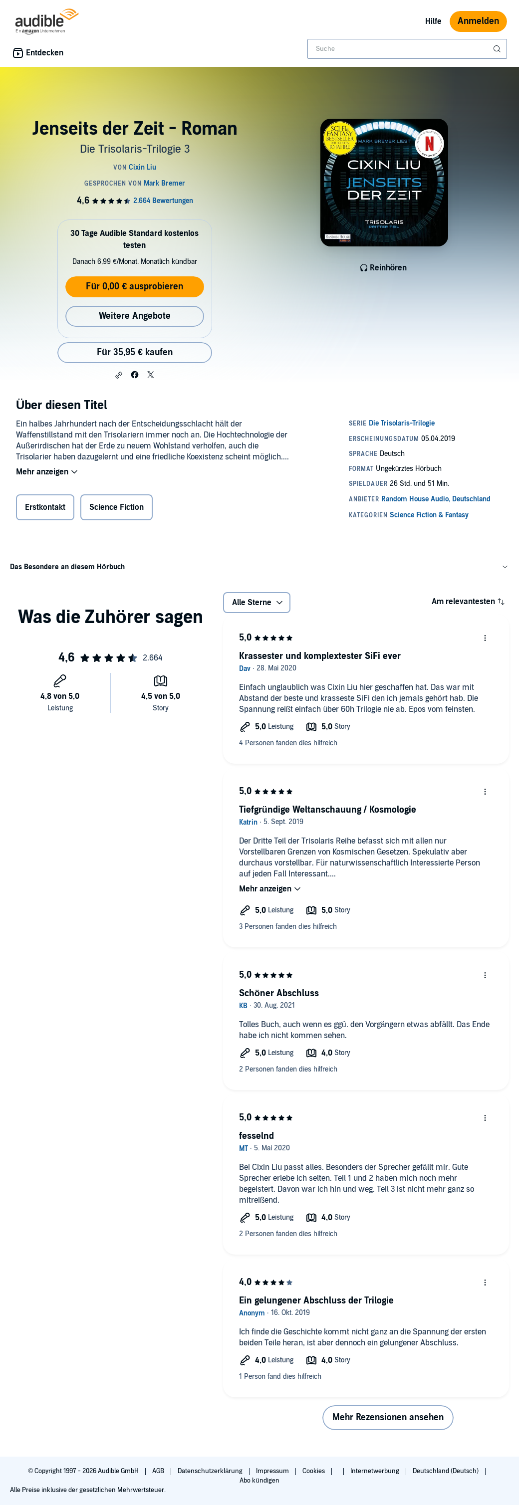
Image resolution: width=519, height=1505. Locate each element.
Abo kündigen (259, 1481)
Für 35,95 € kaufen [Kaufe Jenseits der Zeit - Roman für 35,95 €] (135, 352)
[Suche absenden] (498, 49)
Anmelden (478, 21)
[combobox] (407, 49)
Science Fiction (116, 507)
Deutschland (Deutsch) (446, 1471)
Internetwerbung (375, 1471)
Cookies (314, 1471)
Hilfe (433, 21)
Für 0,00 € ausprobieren (134, 286)
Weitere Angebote (135, 316)
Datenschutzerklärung (211, 1471)
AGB (159, 1471)
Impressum (273, 1471)
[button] (119, 375)
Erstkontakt (45, 507)
